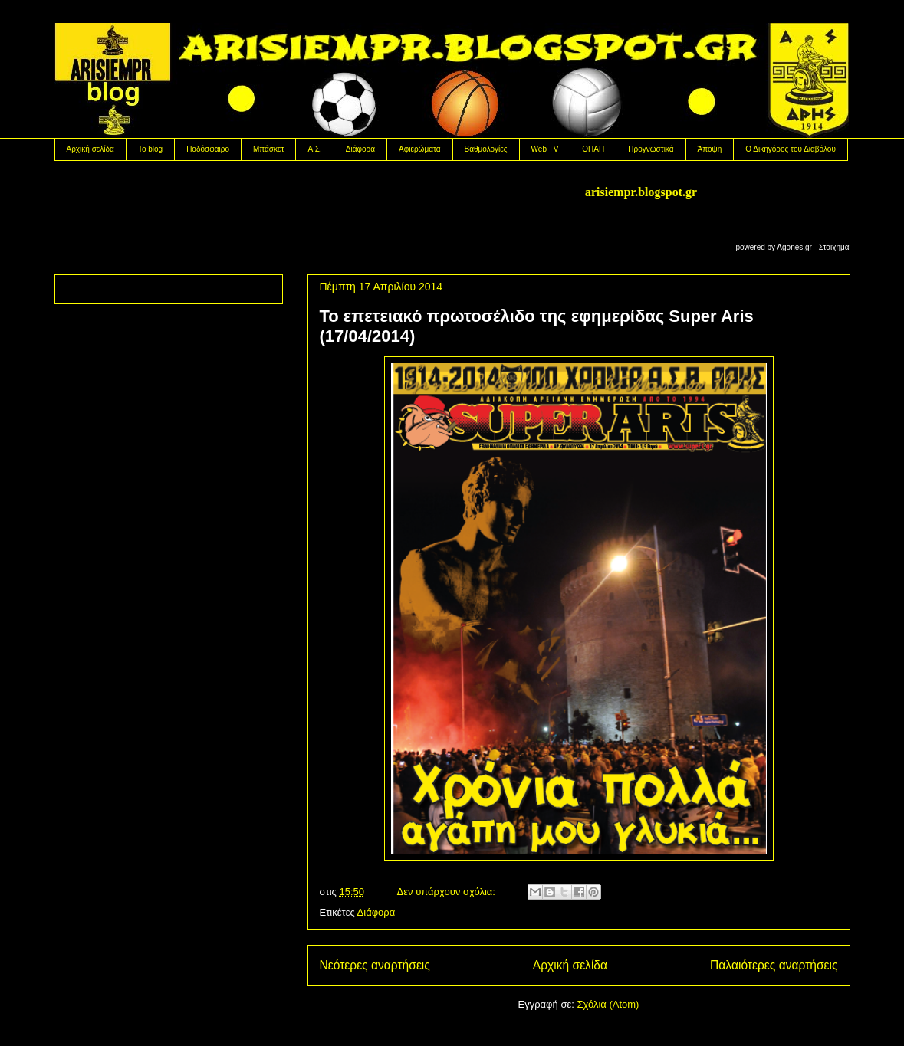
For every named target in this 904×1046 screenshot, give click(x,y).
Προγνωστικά (650, 149)
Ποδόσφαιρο (207, 149)
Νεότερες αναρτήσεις (375, 965)
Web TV (545, 149)
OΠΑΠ (593, 149)
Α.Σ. (314, 149)
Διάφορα (360, 149)
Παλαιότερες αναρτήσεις (773, 965)
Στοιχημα (834, 247)
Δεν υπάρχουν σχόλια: (447, 891)
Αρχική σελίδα (90, 149)
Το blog (150, 149)
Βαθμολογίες (486, 149)
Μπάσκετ (268, 149)
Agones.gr (794, 247)
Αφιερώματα (419, 149)
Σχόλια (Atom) (608, 1004)
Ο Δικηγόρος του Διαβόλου (790, 149)
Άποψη (710, 149)
